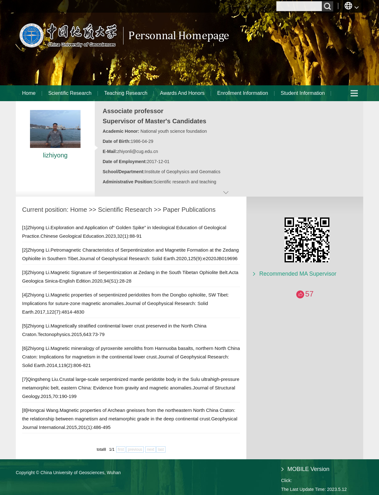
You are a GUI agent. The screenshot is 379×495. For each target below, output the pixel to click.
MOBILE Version (308, 469)
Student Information (303, 93)
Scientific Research (70, 93)
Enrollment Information (242, 93)
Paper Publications (189, 209)
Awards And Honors (182, 93)
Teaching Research (125, 93)
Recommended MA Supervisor (297, 274)
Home (29, 93)
